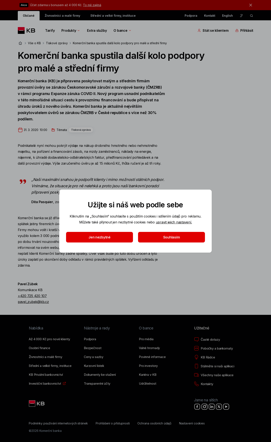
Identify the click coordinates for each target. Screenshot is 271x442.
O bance (122, 30)
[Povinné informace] (152, 357)
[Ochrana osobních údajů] (154, 423)
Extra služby (97, 30)
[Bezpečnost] (92, 348)
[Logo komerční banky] (28, 30)
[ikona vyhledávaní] (251, 15)
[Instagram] (204, 406)
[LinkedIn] (211, 406)
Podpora (191, 15)
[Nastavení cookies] (192, 423)
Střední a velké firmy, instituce (113, 15)
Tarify (50, 30)
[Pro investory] (148, 366)
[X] (219, 406)
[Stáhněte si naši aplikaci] (214, 366)
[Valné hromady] (149, 348)
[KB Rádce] (204, 357)
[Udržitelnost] (147, 383)
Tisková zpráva (81, 129)
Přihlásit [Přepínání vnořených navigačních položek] (244, 30)
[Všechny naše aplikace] (214, 375)
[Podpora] (90, 339)
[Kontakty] (203, 384)
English (227, 15)
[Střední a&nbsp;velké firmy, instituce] (50, 366)
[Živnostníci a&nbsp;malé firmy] (45, 357)
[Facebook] (197, 406)
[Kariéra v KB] (147, 374)
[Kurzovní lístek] (94, 366)
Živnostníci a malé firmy (62, 15)
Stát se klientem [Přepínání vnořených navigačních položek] (213, 30)
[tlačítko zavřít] (249, 5)
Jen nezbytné (99, 237)
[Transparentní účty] (97, 383)
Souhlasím (171, 237)
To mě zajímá (92, 5)
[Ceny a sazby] (93, 357)
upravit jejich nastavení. (174, 222)
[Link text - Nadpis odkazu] (37, 403)
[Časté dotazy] (207, 339)
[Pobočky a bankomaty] (213, 348)
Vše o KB (34, 43)
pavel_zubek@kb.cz (33, 302)
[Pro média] (146, 339)
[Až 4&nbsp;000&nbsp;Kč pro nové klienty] (49, 339)
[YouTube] (226, 406)
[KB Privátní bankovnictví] (46, 374)
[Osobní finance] (39, 348)
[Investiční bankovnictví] (45, 383)
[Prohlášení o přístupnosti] (113, 423)
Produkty (70, 30)
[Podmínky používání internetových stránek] (58, 423)
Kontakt (210, 15)
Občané (29, 15)
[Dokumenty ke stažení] (100, 374)
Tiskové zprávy (57, 43)
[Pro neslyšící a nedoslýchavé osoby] (241, 15)
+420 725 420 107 (32, 296)
